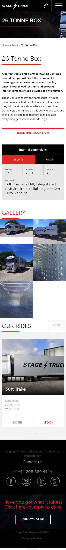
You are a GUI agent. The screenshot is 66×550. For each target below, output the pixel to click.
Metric (50, 159)
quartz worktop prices (33, 549)
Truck (15, 45)
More (17, 422)
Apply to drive (33, 519)
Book (56, 325)
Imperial (18, 159)
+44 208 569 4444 (32, 471)
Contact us (32, 461)
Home (5, 45)
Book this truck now (33, 133)
